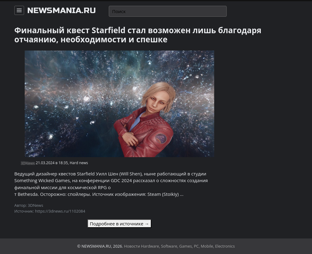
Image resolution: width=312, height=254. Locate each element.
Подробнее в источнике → (119, 223)
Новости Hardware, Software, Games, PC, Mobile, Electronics (179, 246)
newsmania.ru (61, 11)
